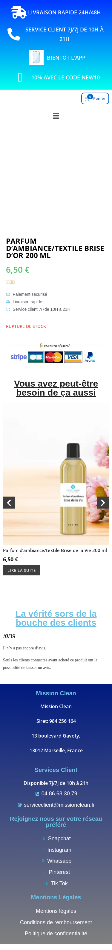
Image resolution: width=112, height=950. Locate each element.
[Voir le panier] (95, 98)
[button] (56, 116)
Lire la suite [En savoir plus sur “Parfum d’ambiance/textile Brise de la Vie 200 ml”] (21, 570)
